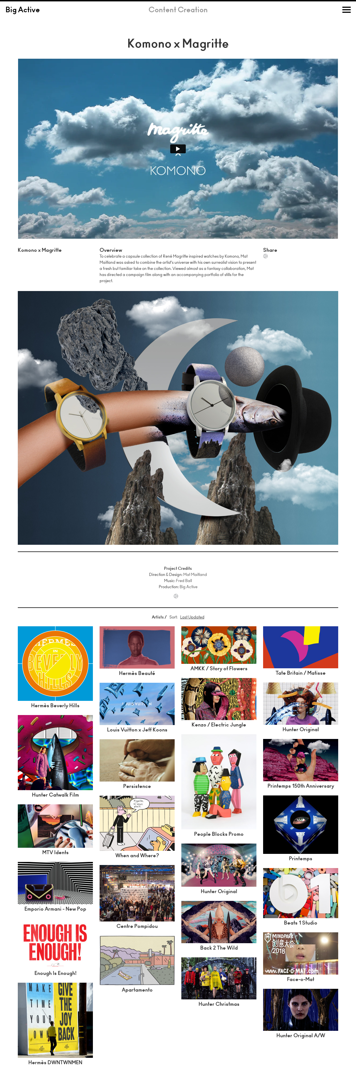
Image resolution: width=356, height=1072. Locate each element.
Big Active (23, 10)
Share (265, 256)
